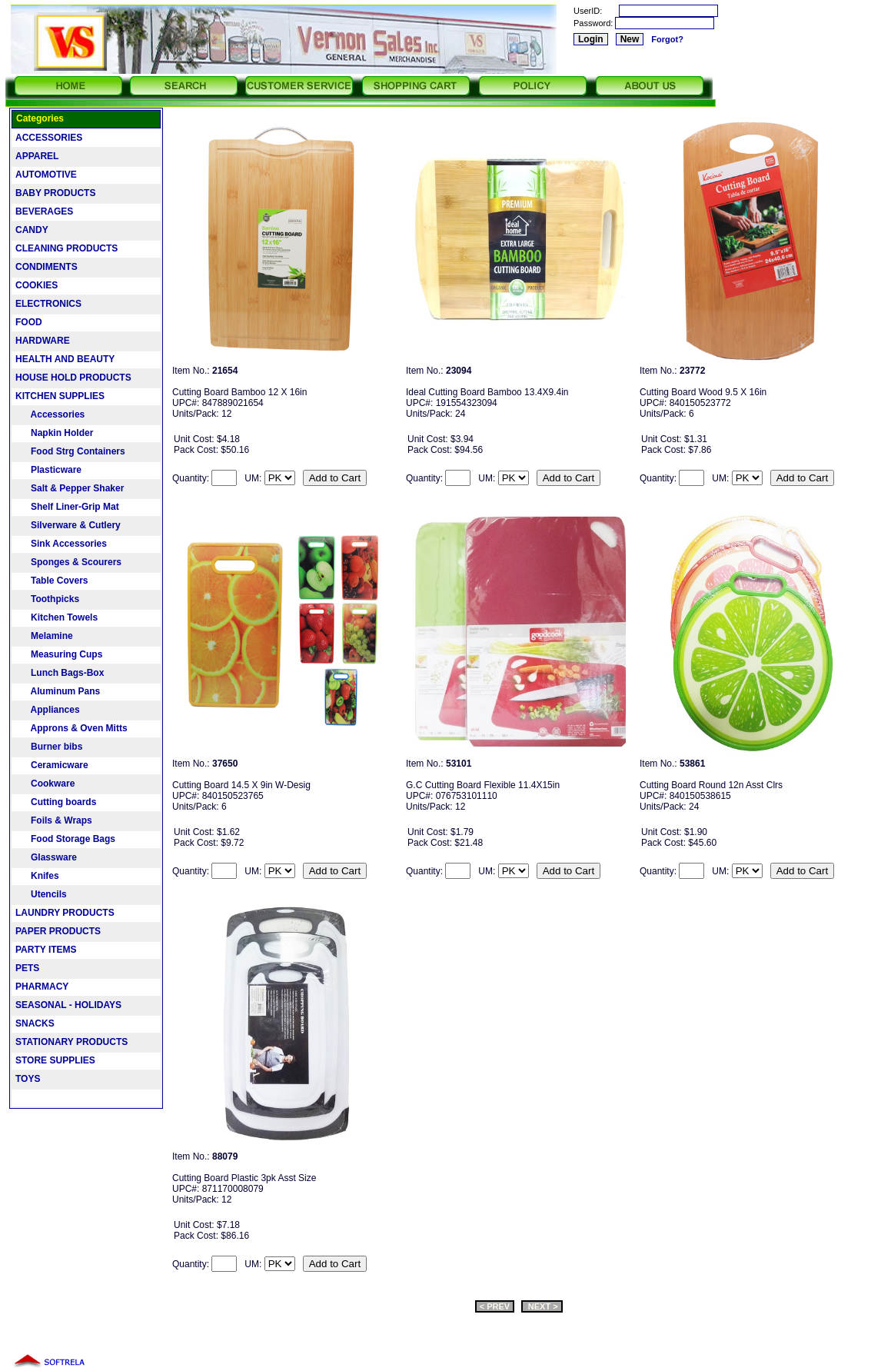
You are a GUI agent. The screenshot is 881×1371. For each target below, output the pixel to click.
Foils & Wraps (53, 820)
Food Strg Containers (70, 451)
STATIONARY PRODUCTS (71, 1042)
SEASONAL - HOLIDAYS (68, 1005)
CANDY (31, 230)
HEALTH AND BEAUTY (65, 359)
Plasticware (48, 469)
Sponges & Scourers (68, 562)
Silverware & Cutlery (68, 525)
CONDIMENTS (46, 266)
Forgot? (667, 39)
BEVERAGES (44, 211)
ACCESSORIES (48, 137)
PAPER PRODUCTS (58, 931)
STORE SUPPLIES (55, 1060)
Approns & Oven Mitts (71, 728)
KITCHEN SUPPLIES (60, 396)
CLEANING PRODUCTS (66, 248)
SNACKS (35, 1023)
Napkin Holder (54, 433)
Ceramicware (51, 765)
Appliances (47, 709)
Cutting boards (55, 802)
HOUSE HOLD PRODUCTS (73, 377)
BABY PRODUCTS (55, 193)
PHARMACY (41, 986)
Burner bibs (48, 746)
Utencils (41, 894)
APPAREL (36, 156)
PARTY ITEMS (46, 949)
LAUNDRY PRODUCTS (65, 912)
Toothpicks (47, 599)
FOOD (28, 322)
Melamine (44, 636)
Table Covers (51, 580)
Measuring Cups (58, 654)
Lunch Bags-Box (59, 672)
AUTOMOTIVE (46, 174)
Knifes (37, 875)
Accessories (50, 414)
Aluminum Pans (57, 691)
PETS (27, 968)
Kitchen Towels (56, 617)
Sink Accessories (61, 543)
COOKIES (36, 285)
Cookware (45, 783)
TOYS (27, 1078)
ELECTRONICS (48, 303)
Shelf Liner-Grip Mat (67, 506)
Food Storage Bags (65, 839)
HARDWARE (42, 340)
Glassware (46, 857)
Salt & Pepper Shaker (69, 488)
